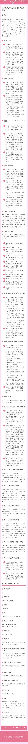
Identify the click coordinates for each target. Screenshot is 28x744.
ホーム (5, 736)
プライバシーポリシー (10, 737)
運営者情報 (11, 736)
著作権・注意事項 (19, 736)
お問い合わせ (20, 737)
